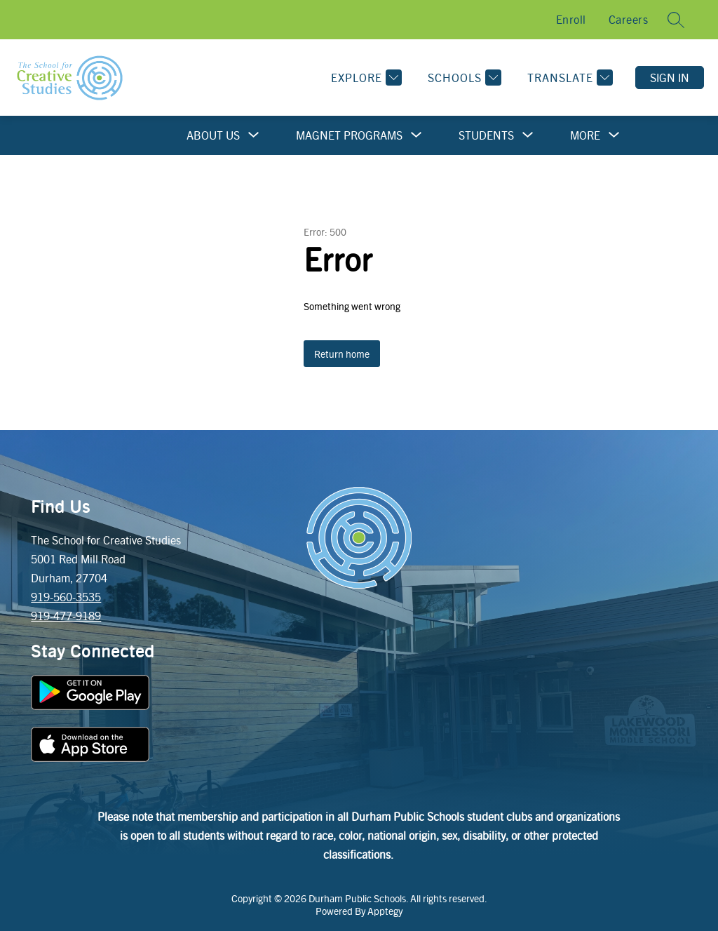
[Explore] (364, 77)
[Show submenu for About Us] (213, 135)
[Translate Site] (568, 77)
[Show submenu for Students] (486, 135)
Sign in (669, 77)
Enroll (571, 19)
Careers (629, 19)
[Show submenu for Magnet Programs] (349, 135)
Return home (342, 353)
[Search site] (676, 19)
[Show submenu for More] (585, 135)
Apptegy (384, 910)
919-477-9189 (66, 615)
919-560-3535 (66, 596)
